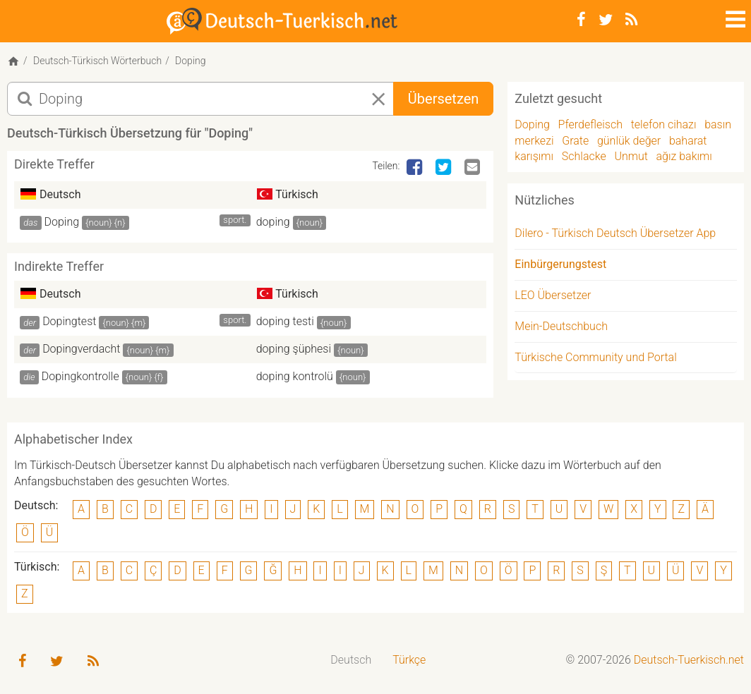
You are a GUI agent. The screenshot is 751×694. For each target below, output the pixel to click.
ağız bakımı (684, 156)
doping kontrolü (294, 376)
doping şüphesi (293, 348)
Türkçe (409, 659)
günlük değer (629, 140)
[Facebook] (581, 20)
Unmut (630, 156)
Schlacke (584, 156)
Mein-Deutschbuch (561, 326)
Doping (62, 222)
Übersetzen (443, 98)
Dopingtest (69, 321)
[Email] (473, 168)
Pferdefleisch (590, 124)
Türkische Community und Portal (595, 357)
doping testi (285, 321)
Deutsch (350, 659)
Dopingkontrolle (80, 376)
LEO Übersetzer (553, 295)
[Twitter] (605, 20)
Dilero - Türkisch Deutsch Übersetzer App (615, 233)
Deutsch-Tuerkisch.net (689, 659)
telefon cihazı (664, 124)
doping (273, 222)
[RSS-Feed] (631, 20)
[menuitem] (351, 660)
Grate (575, 140)
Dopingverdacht (81, 348)
